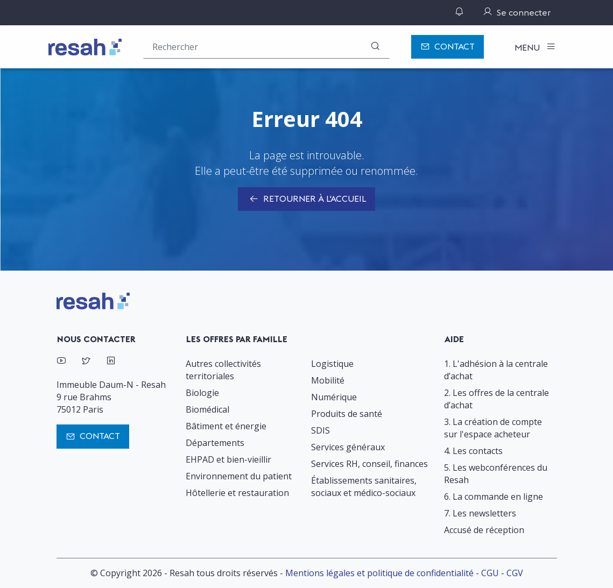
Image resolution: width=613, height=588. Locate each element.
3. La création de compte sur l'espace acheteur (493, 428)
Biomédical (207, 409)
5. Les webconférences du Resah (495, 474)
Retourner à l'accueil (306, 199)
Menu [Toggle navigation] (528, 47)
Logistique (332, 364)
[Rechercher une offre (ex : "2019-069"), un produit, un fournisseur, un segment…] (266, 46)
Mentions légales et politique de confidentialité (379, 573)
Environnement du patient (239, 476)
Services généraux (348, 447)
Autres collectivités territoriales (223, 370)
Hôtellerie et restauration (237, 493)
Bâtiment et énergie (226, 426)
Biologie (202, 393)
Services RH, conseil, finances (369, 464)
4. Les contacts (473, 451)
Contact (447, 47)
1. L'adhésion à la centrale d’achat (496, 370)
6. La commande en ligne (493, 496)
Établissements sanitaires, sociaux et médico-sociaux (364, 486)
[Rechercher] (375, 46)
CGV (514, 573)
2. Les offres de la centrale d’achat (496, 399)
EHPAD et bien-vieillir (228, 459)
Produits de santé (346, 414)
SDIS (320, 430)
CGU (490, 573)
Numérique (334, 397)
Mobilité (327, 380)
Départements (215, 443)
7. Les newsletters (480, 513)
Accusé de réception (484, 530)
